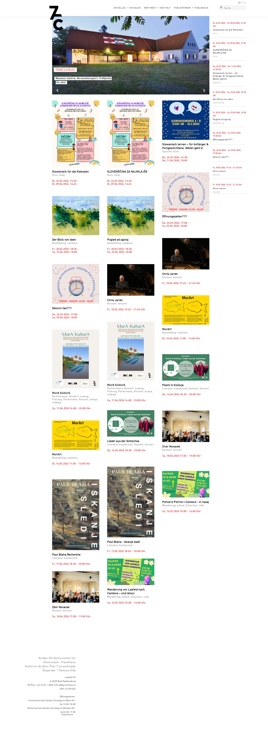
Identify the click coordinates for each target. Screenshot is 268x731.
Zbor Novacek (61, 602)
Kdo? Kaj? (165, 8)
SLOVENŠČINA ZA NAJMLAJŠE (127, 171)
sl (245, 3)
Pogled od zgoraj (222, 119)
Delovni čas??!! (221, 157)
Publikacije (201, 8)
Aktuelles (120, 8)
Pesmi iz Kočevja (173, 399)
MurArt (167, 329)
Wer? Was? (150, 8)
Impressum (67, 724)
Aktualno (135, 8)
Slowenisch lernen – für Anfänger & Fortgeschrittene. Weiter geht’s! (228, 76)
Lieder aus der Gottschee (123, 431)
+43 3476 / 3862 (45, 695)
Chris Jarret (219, 171)
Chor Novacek (171, 477)
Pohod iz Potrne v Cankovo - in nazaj (185, 545)
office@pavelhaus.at (65, 695)
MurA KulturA (61, 393)
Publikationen (182, 8)
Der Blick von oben (223, 99)
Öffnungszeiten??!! (223, 140)
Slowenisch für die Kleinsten (228, 30)
